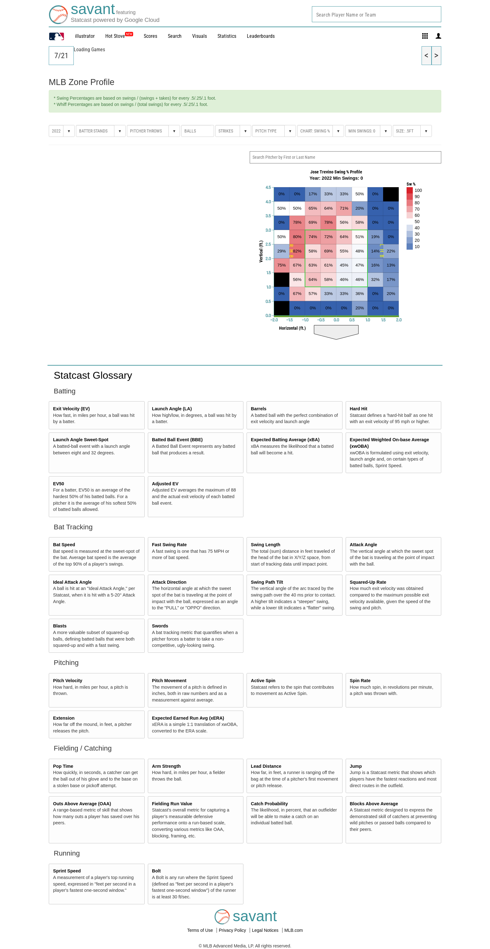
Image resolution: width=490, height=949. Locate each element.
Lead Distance (266, 766)
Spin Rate (360, 680)
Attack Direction (169, 582)
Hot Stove (115, 36)
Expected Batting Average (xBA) (285, 439)
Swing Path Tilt (267, 582)
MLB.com (293, 930)
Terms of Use (200, 930)
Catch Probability (269, 803)
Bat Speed (64, 544)
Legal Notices (266, 930)
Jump (356, 766)
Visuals (199, 36)
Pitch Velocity (67, 680)
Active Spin (263, 680)
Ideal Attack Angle (72, 582)
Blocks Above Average (374, 803)
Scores (150, 36)
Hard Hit (358, 408)
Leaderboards (261, 36)
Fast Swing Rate (169, 544)
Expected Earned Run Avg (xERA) (188, 718)
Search (175, 36)
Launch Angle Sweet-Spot (80, 439)
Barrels (259, 408)
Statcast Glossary (93, 375)
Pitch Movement (169, 680)
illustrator (85, 36)
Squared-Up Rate (368, 582)
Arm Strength (166, 766)
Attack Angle (363, 544)
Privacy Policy (233, 930)
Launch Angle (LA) (172, 408)
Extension (64, 718)
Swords (160, 625)
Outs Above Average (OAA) (82, 803)
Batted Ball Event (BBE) (177, 439)
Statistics (227, 36)
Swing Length (265, 544)
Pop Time (63, 766)
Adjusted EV (165, 483)
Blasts (60, 625)
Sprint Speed (67, 870)
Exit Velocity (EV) (71, 408)
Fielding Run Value (172, 803)
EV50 (58, 483)
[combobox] (376, 14)
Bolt (156, 870)
